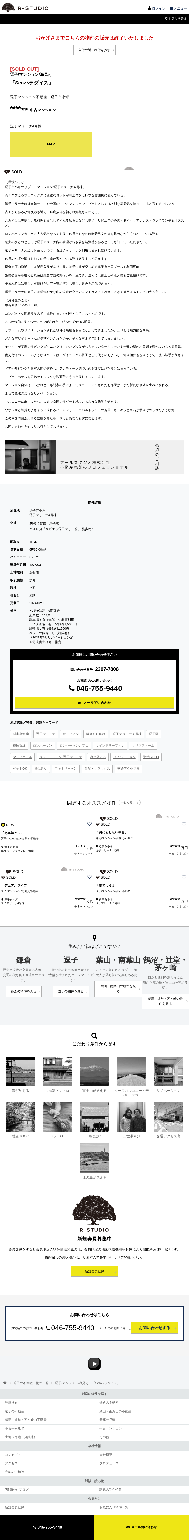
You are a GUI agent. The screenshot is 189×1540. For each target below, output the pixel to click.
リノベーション (124, 755)
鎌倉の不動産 (108, 1393)
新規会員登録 (94, 1255)
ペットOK (20, 766)
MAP (51, 143)
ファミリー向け (66, 766)
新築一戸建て (108, 1409)
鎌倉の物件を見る (23, 978)
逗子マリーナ (45, 732)
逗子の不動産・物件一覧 (29, 1374)
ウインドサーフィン (110, 743)
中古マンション (109, 1416)
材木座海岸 (21, 732)
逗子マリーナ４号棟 (127, 732)
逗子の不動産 (13, 1401)
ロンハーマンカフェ (74, 743)
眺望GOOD (151, 755)
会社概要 (105, 1441)
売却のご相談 (13, 1457)
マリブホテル (22, 755)
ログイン (156, 8)
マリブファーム (143, 743)
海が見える (98, 755)
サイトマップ (77, 1508)
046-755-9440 (94, 686)
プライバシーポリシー (109, 1508)
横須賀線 (19, 743)
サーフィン (71, 732)
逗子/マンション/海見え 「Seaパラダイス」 (81, 1374)
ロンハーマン (42, 743)
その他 (103, 1425)
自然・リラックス (97, 766)
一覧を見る (130, 799)
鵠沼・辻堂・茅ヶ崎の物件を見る (165, 988)
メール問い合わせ (141, 1527)
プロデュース (108, 1449)
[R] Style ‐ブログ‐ (15, 1474)
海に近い (40, 766)
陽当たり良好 (95, 732)
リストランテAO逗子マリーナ (60, 755)
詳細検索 (10, 1393)
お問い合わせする (154, 1311)
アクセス (10, 1449)
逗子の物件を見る (71, 983)
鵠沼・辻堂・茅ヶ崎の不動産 (23, 1409)
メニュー (178, 8)
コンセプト (11, 1441)
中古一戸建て (13, 1416)
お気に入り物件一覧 (112, 1491)
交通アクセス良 (128, 766)
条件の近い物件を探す (94, 50)
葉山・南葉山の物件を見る (118, 978)
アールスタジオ (24, 7)
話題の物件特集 (109, 1474)
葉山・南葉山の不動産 (113, 1401)
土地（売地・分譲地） (19, 1425)
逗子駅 (153, 732)
